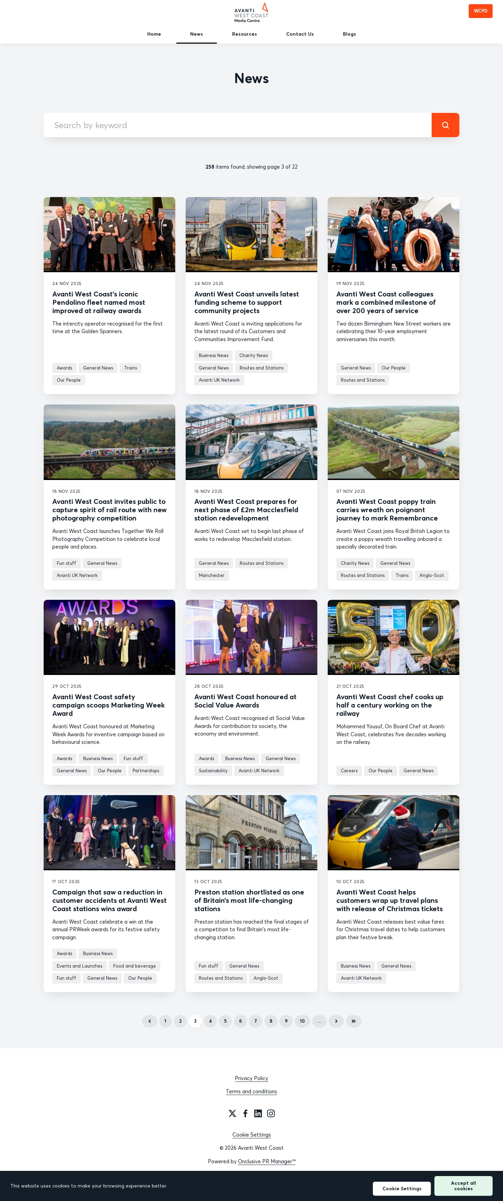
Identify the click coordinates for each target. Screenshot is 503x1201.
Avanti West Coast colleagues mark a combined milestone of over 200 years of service (386, 302)
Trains (130, 368)
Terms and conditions (251, 1091)
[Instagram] (271, 1113)
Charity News (253, 355)
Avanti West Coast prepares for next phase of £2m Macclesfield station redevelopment (246, 509)
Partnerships (146, 770)
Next (336, 1021)
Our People (69, 380)
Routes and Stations (261, 368)
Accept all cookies (463, 1185)
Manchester (211, 575)
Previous (149, 1021)
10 (302, 1021)
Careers (349, 770)
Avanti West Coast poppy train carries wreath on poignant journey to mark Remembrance (387, 509)
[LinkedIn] (258, 1113)
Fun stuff (66, 563)
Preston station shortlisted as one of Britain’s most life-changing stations (249, 900)
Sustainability (213, 770)
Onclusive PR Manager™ (266, 1161)
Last (353, 1021)
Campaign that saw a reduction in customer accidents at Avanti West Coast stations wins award (109, 900)
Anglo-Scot (432, 575)
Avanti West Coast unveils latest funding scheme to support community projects (246, 302)
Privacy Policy (251, 1078)
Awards (64, 368)
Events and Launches (79, 966)
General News (98, 368)
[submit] (445, 125)
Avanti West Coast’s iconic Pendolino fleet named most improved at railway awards (98, 302)
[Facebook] (245, 1113)
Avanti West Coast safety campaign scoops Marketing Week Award (108, 705)
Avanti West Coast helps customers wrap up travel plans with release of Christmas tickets (389, 900)
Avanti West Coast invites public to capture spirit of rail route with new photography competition (109, 509)
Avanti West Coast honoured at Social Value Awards (245, 700)
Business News (213, 355)
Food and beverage (134, 966)
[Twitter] (232, 1113)
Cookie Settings (251, 1134)
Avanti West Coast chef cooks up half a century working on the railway (389, 705)
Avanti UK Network (219, 380)
